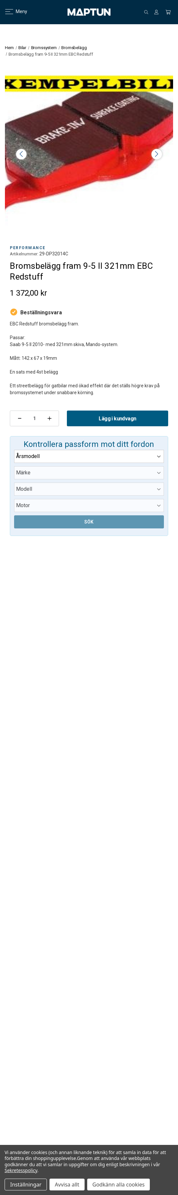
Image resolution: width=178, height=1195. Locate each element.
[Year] (89, 456)
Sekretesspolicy (21, 1170)
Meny (12, 11)
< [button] (21, 154)
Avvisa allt (67, 1184)
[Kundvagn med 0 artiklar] (168, 12)
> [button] (156, 154)
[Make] (89, 472)
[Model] (89, 489)
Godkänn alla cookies (118, 1184)
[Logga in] (156, 12)
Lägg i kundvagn (117, 418)
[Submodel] (89, 505)
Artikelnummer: (24, 253)
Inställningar (25, 1184)
